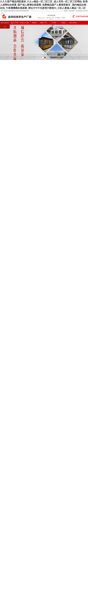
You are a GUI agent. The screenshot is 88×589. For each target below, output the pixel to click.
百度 (84, 10)
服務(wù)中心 (43, 22)
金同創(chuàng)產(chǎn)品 (24, 24)
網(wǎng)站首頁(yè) (5, 24)
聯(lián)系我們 (71, 10)
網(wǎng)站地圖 (79, 10)
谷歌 (86, 10)
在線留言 (66, 10)
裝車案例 (34, 22)
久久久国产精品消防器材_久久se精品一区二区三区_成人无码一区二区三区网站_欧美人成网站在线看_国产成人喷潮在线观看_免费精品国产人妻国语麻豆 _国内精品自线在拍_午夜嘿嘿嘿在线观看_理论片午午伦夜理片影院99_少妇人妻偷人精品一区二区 (44, 4)
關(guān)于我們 (15, 22)
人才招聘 (53, 22)
